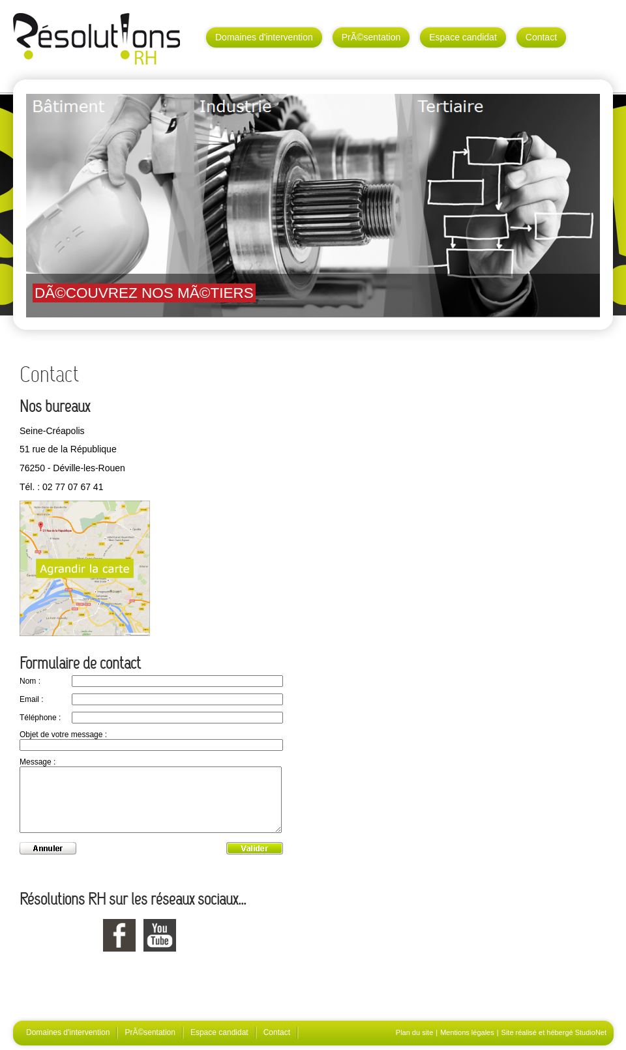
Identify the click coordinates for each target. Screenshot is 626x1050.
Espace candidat (463, 37)
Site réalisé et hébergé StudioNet (553, 1032)
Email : (32, 699)
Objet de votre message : (63, 734)
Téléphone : (40, 717)
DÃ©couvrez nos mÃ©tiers (144, 293)
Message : (37, 761)
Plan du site (414, 1032)
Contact (541, 37)
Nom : (30, 681)
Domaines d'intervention (264, 37)
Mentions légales (467, 1032)
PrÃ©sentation (371, 37)
